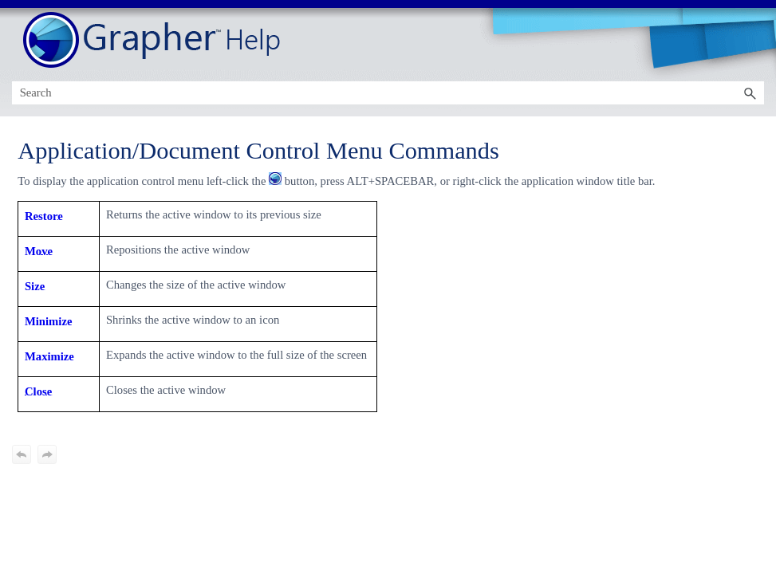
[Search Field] (388, 92)
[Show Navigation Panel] (755, 41)
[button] (749, 92)
